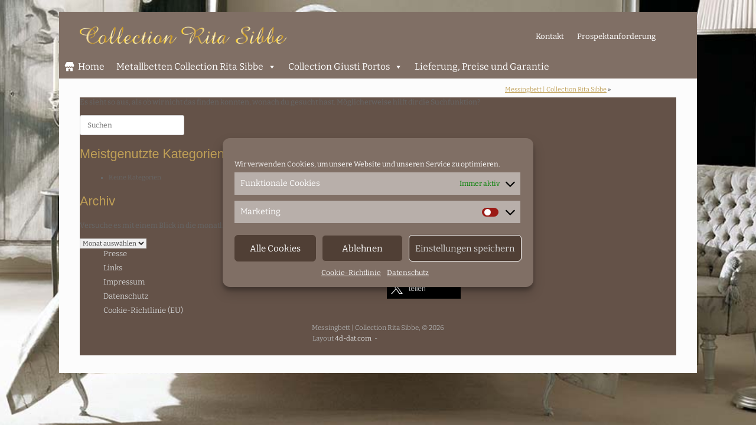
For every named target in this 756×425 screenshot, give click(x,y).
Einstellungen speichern (465, 248)
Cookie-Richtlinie (351, 273)
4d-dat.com (353, 338)
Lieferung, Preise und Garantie (482, 66)
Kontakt (550, 36)
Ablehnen (362, 248)
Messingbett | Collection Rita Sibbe (556, 89)
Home (91, 66)
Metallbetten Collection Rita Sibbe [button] (196, 67)
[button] (424, 288)
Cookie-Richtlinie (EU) (143, 310)
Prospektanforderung (616, 36)
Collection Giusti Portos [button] (345, 67)
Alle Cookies (275, 248)
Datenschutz (408, 273)
